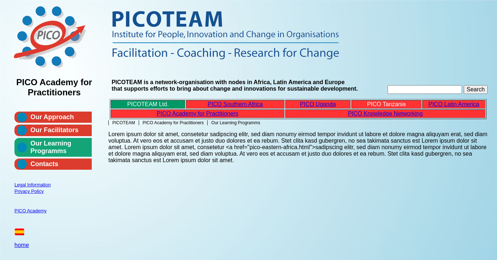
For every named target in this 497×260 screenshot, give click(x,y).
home (21, 245)
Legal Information (32, 184)
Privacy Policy (29, 191)
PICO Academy (30, 210)
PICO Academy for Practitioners (173, 122)
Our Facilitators (54, 130)
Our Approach (52, 117)
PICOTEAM (123, 122)
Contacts (44, 164)
